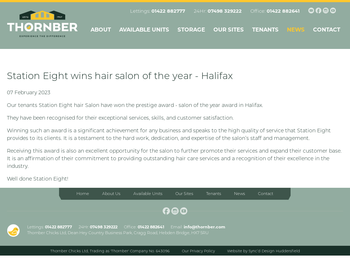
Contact (326, 29)
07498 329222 (225, 11)
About (101, 29)
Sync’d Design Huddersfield (274, 251)
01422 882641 (283, 11)
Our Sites (228, 29)
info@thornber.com (204, 226)
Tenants (265, 29)
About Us (111, 193)
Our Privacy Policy (198, 251)
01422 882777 (168, 11)
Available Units (144, 29)
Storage (191, 29)
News (296, 29)
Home (82, 193)
